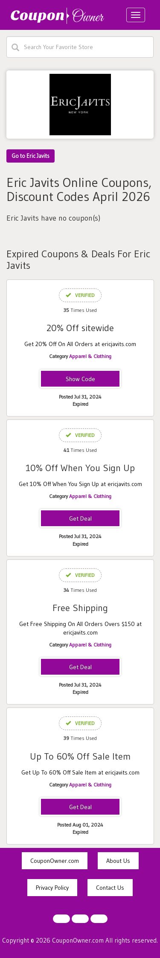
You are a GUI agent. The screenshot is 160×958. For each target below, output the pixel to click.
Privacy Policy (52, 887)
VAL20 (80, 379)
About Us (118, 861)
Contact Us (110, 887)
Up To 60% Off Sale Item (80, 756)
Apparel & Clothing (90, 356)
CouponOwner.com (54, 861)
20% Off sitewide (80, 328)
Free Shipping (80, 608)
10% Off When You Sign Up (80, 468)
